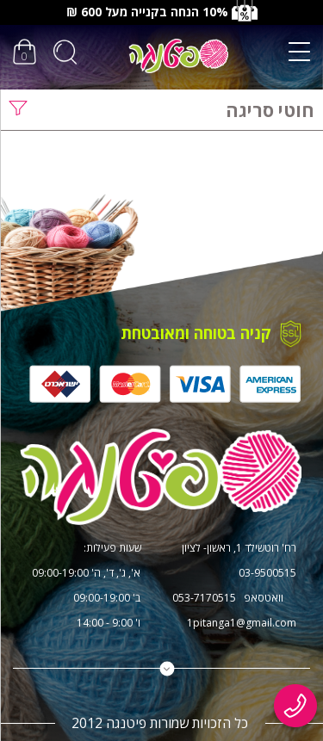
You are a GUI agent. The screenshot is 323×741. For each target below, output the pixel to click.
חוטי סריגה (270, 110)
